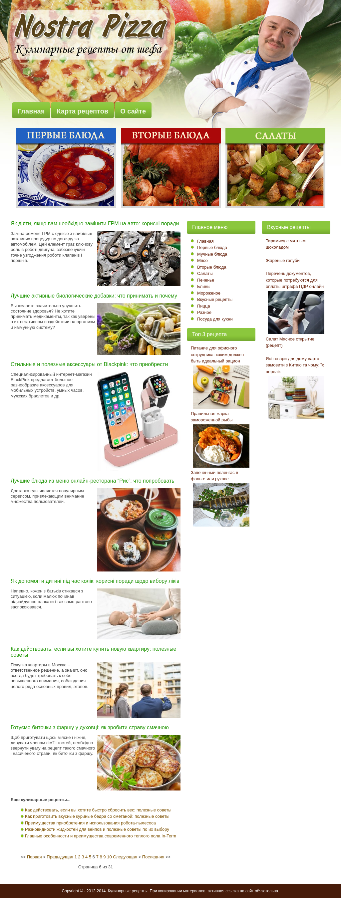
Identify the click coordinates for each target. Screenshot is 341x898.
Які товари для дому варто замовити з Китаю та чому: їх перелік (295, 365)
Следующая (125, 856)
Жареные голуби (283, 260)
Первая (34, 856)
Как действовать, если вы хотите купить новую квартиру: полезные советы (93, 652)
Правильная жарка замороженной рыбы (211, 417)
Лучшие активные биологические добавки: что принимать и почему (94, 296)
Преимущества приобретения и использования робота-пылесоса (90, 822)
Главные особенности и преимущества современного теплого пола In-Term (100, 835)
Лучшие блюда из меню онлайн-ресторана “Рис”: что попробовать (92, 481)
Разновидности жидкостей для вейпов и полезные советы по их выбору (97, 829)
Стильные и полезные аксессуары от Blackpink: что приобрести (89, 364)
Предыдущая (60, 856)
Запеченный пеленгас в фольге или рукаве (214, 476)
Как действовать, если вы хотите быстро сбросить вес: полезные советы (98, 809)
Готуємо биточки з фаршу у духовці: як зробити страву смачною (90, 727)
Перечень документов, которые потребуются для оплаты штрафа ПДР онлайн (295, 280)
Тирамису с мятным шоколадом (285, 244)
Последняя (153, 856)
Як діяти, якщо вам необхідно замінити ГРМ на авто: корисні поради (95, 223)
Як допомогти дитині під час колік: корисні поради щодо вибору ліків (95, 581)
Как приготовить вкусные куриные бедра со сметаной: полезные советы (97, 816)
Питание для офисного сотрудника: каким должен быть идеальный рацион (217, 354)
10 (109, 856)
